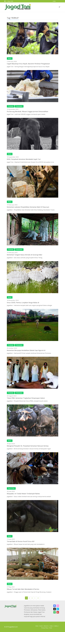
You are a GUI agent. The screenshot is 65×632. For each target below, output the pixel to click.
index (54, 1)
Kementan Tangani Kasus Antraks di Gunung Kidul (24, 255)
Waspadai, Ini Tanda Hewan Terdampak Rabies (23, 494)
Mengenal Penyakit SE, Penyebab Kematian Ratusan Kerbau (28, 446)
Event (41, 626)
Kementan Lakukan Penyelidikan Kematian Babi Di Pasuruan (28, 207)
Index (36, 626)
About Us (46, 626)
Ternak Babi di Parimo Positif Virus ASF (20, 541)
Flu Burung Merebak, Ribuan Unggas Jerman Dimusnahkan (27, 111)
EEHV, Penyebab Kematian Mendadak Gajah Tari (24, 159)
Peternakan (19, 106)
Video (51, 626)
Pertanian (10, 106)
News (9, 58)
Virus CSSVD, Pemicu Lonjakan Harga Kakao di (23, 303)
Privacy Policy (44, 628)
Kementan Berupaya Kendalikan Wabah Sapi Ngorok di (26, 350)
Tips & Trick (11, 488)
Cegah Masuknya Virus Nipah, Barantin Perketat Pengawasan (28, 64)
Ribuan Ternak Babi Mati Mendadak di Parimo (23, 589)
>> (38, 598)
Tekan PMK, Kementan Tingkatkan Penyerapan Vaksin (26, 398)
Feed (51, 628)
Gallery (56, 626)
